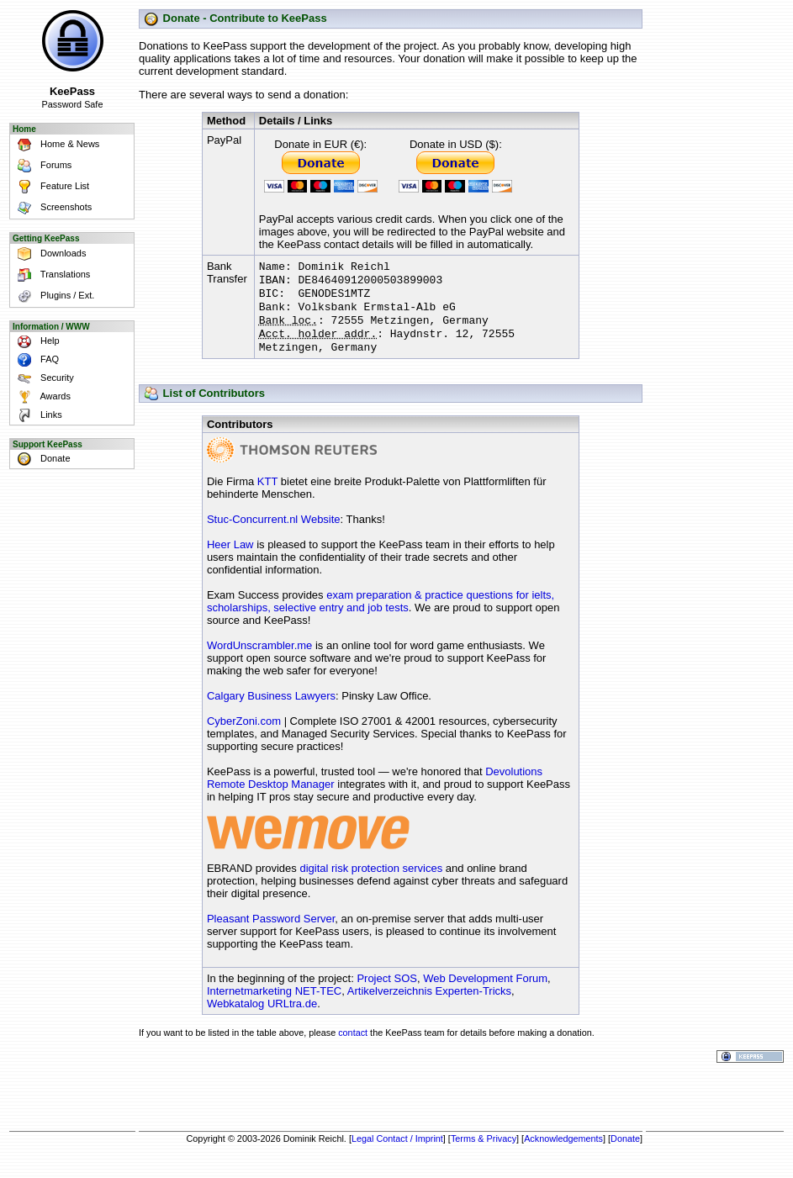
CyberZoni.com (244, 732)
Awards (41, 396)
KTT (267, 493)
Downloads (49, 254)
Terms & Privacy (483, 1150)
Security (43, 378)
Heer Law (230, 556)
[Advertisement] (391, 1099)
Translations (51, 275)
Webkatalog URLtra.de (262, 1015)
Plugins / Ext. (53, 296)
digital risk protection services (370, 880)
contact (352, 1044)
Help (36, 341)
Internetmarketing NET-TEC (274, 1002)
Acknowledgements (563, 1150)
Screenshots (52, 208)
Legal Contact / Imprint (397, 1150)
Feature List (50, 187)
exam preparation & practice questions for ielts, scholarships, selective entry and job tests (380, 613)
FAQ (35, 359)
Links (37, 415)
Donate (41, 459)
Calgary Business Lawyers (271, 707)
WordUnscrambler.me (259, 657)
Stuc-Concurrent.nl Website (274, 531)
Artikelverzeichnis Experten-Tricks (429, 1002)
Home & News (55, 145)
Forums (41, 166)
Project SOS (387, 990)
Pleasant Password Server (271, 930)
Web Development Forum (485, 990)
